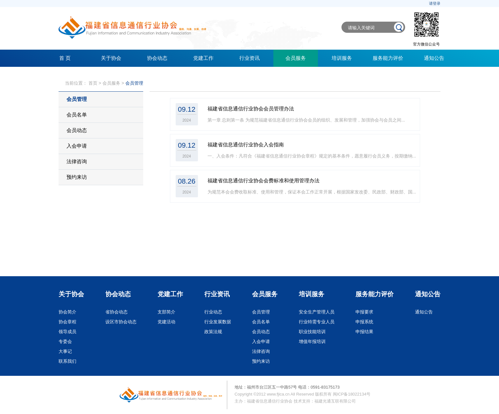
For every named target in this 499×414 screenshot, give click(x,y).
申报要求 (364, 311)
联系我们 (67, 361)
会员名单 (77, 114)
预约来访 (77, 177)
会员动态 (77, 130)
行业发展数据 (217, 321)
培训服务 (342, 58)
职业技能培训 (312, 331)
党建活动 (166, 321)
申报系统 (364, 321)
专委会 (65, 341)
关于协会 (111, 58)
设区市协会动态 (121, 321)
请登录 (434, 3)
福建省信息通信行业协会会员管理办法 (250, 108)
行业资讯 (249, 58)
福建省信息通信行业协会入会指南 (245, 144)
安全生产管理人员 (316, 311)
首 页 (65, 58)
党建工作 (203, 58)
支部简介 (166, 311)
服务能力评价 (388, 58)
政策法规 (213, 331)
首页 (92, 83)
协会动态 (157, 58)
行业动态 (213, 311)
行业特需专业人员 (316, 321)
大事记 (65, 351)
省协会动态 (116, 311)
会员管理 (134, 83)
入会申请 (77, 146)
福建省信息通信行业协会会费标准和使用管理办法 (263, 180)
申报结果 (364, 331)
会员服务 (295, 58)
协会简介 (67, 311)
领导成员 (67, 331)
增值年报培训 (312, 341)
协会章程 (67, 321)
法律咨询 (77, 161)
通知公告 (434, 58)
